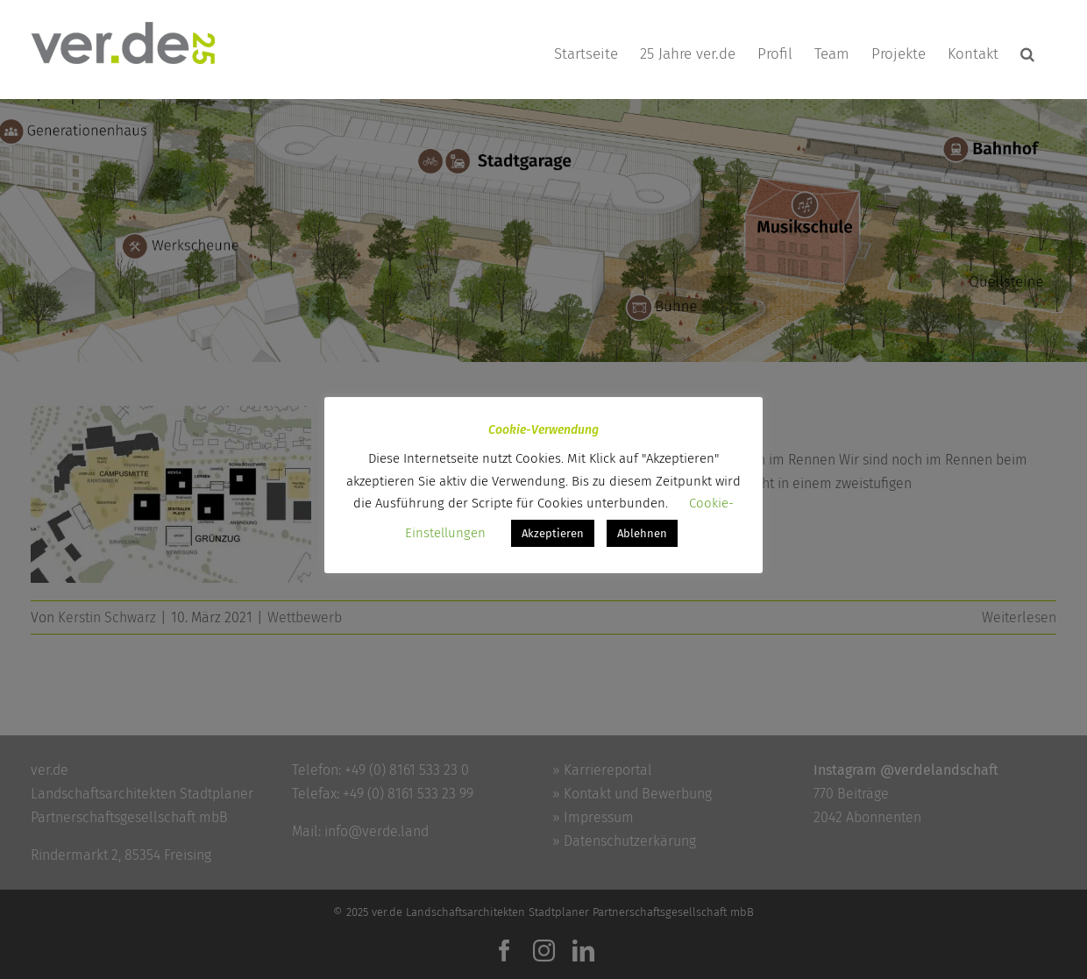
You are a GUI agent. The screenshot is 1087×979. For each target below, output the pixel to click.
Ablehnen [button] (642, 533)
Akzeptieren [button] (553, 533)
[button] (1027, 54)
